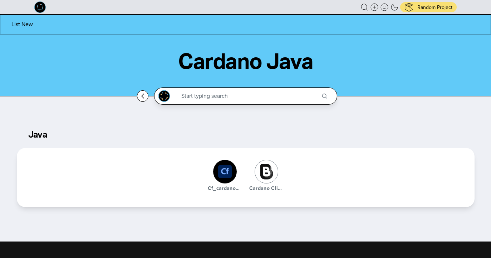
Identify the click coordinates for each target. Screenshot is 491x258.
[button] (364, 7)
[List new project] (22, 24)
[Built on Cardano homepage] (40, 7)
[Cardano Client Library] (266, 171)
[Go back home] (142, 96)
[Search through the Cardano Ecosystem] (248, 96)
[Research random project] (428, 7)
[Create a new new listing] (374, 7)
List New (22, 24)
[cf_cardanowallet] (224, 171)
